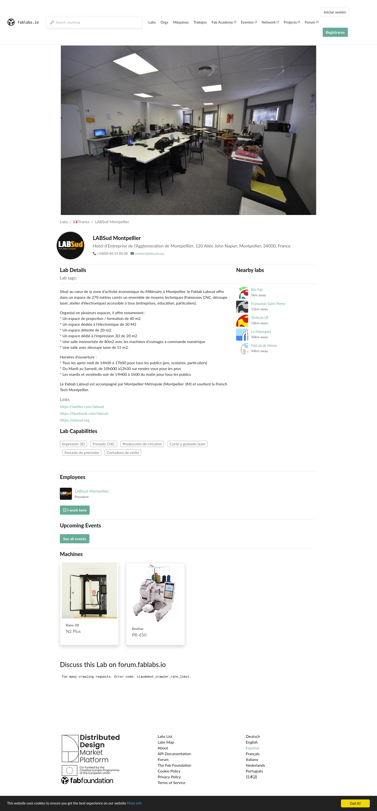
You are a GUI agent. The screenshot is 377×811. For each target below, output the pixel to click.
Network (270, 22)
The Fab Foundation (174, 765)
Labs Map (166, 742)
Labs (152, 22)
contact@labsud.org (149, 253)
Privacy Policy (169, 776)
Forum (311, 22)
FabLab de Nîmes (264, 346)
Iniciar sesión (335, 12)
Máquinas (181, 22)
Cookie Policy (169, 771)
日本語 (251, 776)
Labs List (165, 736)
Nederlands (255, 765)
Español (252, 748)
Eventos (249, 22)
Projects (292, 22)
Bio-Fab (257, 290)
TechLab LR (259, 318)
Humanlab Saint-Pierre (268, 304)
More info (148, 803)
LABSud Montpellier (112, 221)
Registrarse (335, 32)
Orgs (164, 22)
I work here (75, 510)
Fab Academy (224, 22)
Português (254, 771)
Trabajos (200, 22)
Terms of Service (171, 782)
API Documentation (174, 753)
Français (252, 753)
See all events (74, 538)
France (81, 221)
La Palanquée (261, 332)
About (163, 748)
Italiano (252, 759)
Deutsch (253, 736)
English (252, 742)
